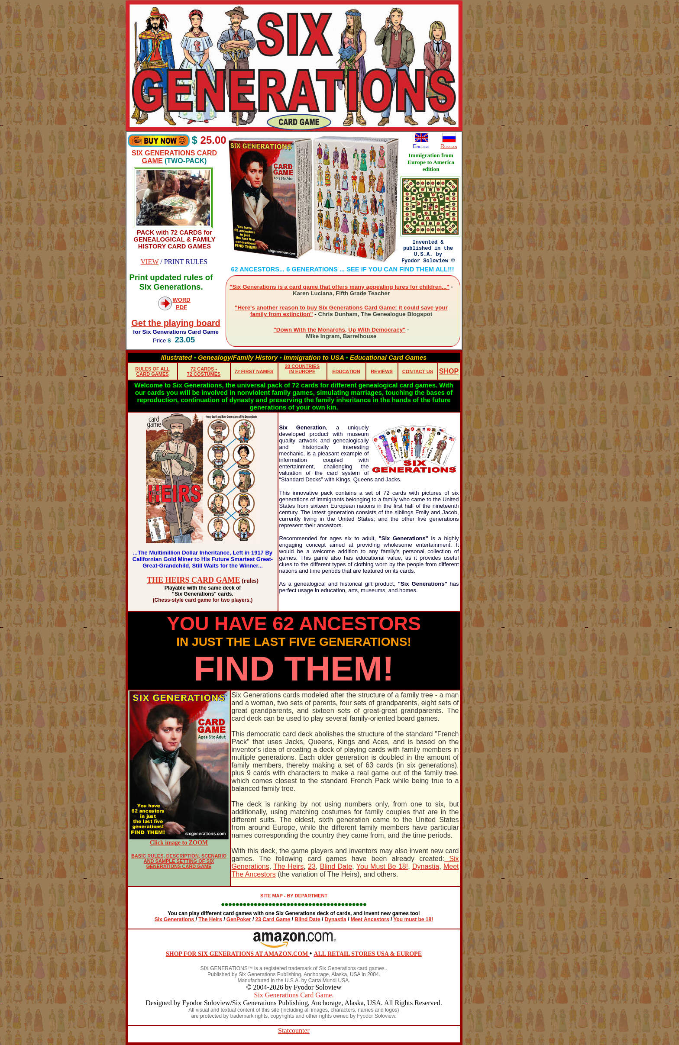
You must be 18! (413, 919)
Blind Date (336, 866)
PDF (181, 307)
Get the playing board (175, 323)
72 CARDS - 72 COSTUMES (204, 371)
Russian (448, 146)
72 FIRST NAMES (254, 371)
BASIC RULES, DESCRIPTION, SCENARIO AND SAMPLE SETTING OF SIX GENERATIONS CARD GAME (178, 861)
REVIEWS (382, 371)
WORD (182, 300)
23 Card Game (273, 919)
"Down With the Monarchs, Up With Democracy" (339, 329)
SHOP (449, 371)
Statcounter (294, 1030)
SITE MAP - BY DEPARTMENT (293, 895)
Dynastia (425, 866)
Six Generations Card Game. (294, 995)
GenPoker (238, 919)
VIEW (149, 261)
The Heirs (288, 866)
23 (312, 866)
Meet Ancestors (370, 919)
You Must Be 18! (382, 866)
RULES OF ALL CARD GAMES (152, 371)
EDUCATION (346, 371)
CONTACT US (417, 371)
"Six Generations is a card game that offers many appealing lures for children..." (339, 287)
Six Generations (175, 919)
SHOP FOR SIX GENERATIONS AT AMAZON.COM (238, 954)
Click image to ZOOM (179, 842)
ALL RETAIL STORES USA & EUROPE (368, 954)
